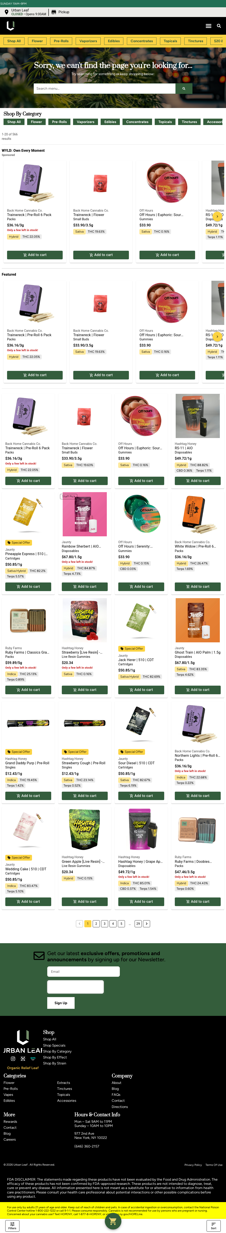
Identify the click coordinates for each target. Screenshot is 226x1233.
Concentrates (137, 122)
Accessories (66, 1100)
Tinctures (189, 122)
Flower (36, 122)
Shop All (14, 122)
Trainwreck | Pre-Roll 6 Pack (29, 215)
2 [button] (96, 923)
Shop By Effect (55, 1057)
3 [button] (104, 923)
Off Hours (146, 210)
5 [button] (121, 923)
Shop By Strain (54, 1063)
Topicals (165, 122)
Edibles (110, 122)
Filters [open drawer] (12, 1225)
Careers (10, 1139)
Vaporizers (85, 122)
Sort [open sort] (213, 1225)
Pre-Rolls (59, 122)
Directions (120, 1107)
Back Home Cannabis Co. (25, 210)
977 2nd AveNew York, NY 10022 (90, 1135)
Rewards (10, 1121)
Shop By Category (57, 1051)
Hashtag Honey (185, 444)
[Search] (183, 88)
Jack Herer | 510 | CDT (136, 660)
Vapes (8, 1095)
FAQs (116, 1095)
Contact (118, 1100)
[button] (37, 12)
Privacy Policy (193, 1165)
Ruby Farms (13, 648)
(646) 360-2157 (86, 1146)
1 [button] (88, 923)
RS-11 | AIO (184, 448)
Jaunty (10, 549)
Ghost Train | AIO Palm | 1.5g (197, 652)
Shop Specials (54, 1045)
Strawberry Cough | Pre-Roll (83, 763)
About (116, 1083)
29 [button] (138, 923)
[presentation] (75, 987)
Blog (115, 1089)
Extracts (63, 1083)
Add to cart (34, 255)
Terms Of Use (213, 1165)
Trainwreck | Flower (88, 215)
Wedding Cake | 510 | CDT (25, 869)
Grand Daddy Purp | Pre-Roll (27, 763)
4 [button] (113, 923)
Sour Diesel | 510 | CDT (136, 763)
